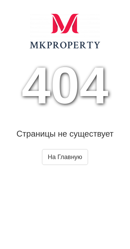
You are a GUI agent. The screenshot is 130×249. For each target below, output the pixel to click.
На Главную (65, 157)
